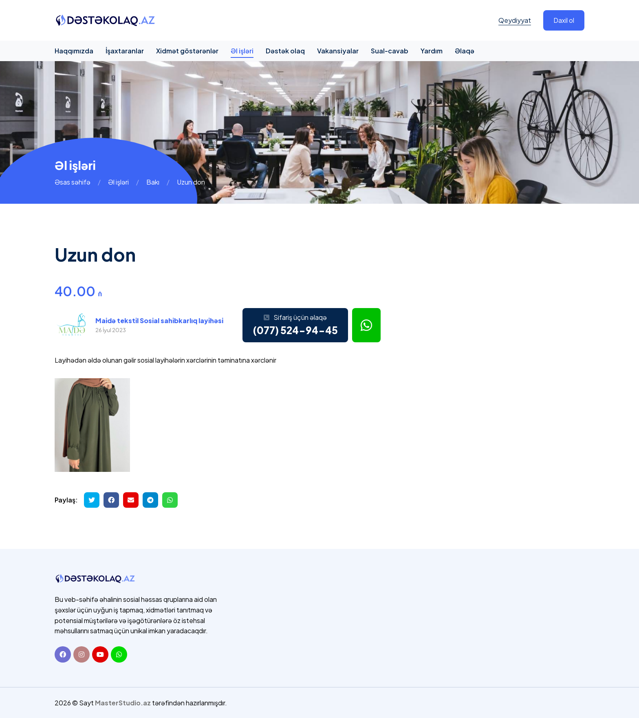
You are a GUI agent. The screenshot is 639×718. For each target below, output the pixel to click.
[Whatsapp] (119, 654)
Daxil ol (563, 20)
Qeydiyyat (514, 20)
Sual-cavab (389, 50)
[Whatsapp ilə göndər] (170, 500)
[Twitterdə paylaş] (91, 500)
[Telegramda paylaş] (150, 500)
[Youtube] (100, 654)
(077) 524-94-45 (295, 330)
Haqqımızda (74, 50)
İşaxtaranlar (125, 50)
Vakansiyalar (338, 50)
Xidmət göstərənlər (187, 50)
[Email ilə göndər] (131, 500)
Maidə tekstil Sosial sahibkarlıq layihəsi (159, 320)
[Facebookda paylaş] (111, 500)
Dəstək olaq (285, 50)
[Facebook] (63, 654)
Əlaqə (464, 50)
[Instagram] (81, 654)
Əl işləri (242, 50)
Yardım (432, 50)
